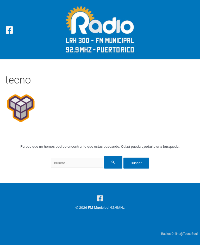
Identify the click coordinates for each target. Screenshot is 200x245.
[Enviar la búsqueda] (113, 162)
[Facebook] (9, 30)
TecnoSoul (191, 234)
